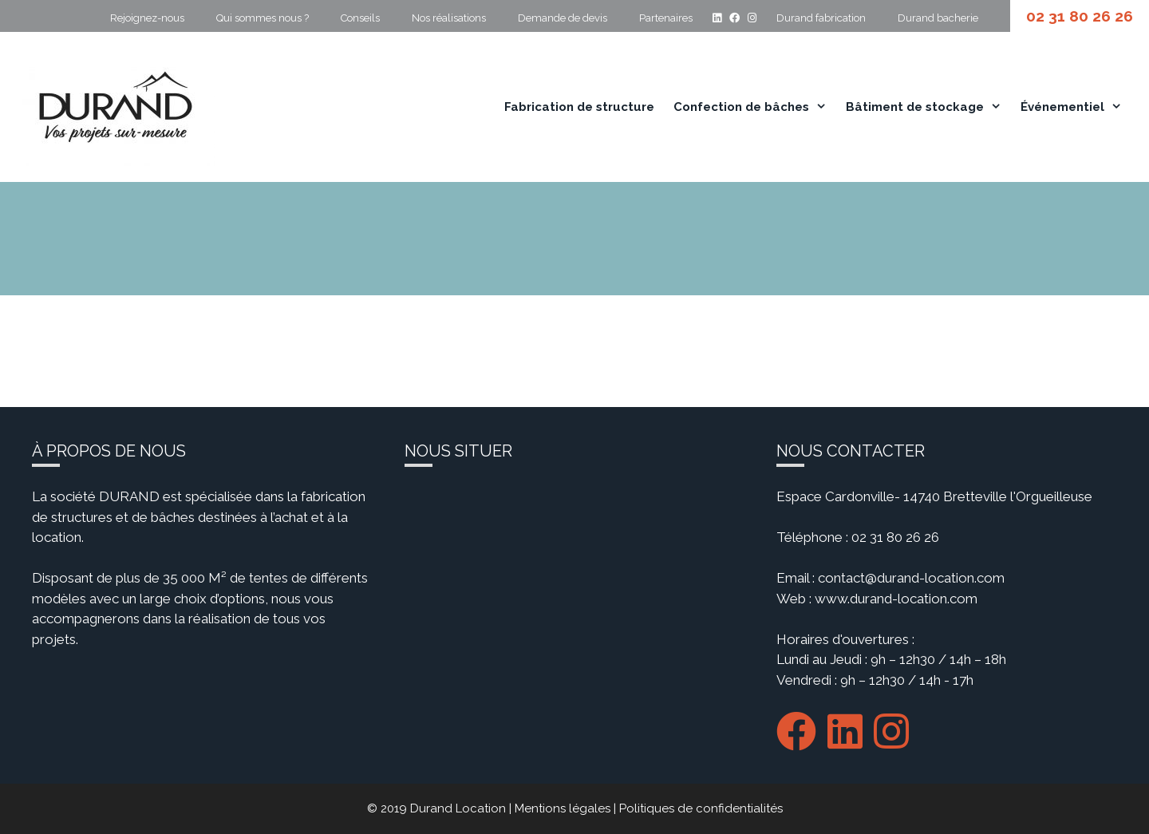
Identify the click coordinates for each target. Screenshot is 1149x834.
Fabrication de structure (579, 107)
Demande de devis (562, 18)
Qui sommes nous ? (262, 18)
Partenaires (666, 18)
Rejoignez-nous (147, 18)
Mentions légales (562, 808)
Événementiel (1077, 107)
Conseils (360, 18)
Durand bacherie (938, 18)
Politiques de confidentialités (701, 808)
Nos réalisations (449, 18)
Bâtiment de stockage (929, 107)
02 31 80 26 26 (1079, 16)
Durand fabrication (821, 18)
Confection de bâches (755, 107)
